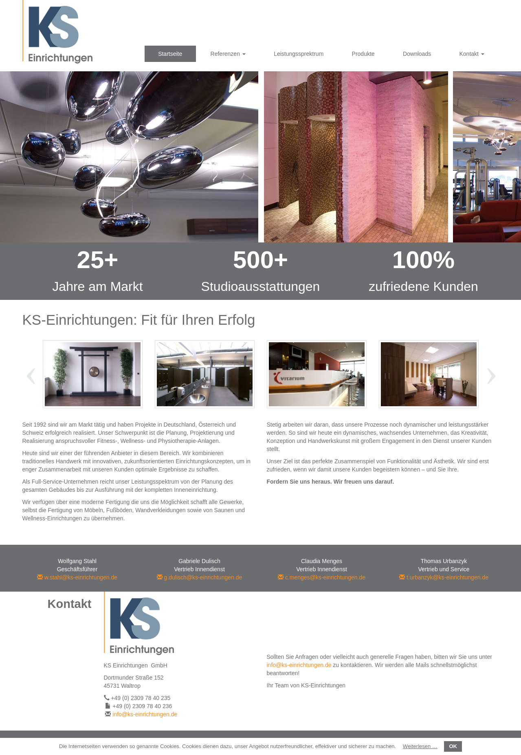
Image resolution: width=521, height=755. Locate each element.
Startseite (170, 54)
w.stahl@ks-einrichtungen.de (77, 577)
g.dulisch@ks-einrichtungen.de (199, 577)
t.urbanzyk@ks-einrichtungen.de (443, 577)
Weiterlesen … (420, 746)
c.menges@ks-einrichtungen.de (321, 577)
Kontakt (471, 54)
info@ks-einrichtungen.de (144, 714)
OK (453, 746)
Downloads (417, 54)
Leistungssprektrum (298, 54)
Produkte (363, 54)
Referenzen (228, 54)
